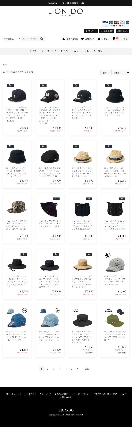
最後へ (88, 368)
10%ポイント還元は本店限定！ (66, 3)
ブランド (51, 51)
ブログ (123, 394)
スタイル (65, 51)
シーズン (98, 51)
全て (5, 65)
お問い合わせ (122, 31)
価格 (87, 51)
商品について (45, 394)
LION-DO (66, 410)
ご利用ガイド (91, 31)
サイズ (33, 51)
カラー (77, 51)
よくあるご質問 (106, 31)
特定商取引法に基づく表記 (105, 394)
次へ (78, 368)
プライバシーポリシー (80, 394)
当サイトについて (13, 394)
